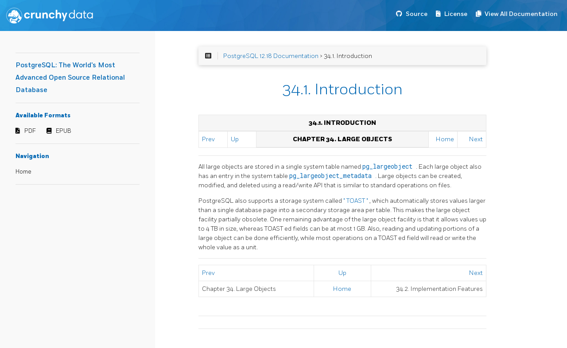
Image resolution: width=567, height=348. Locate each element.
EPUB (63, 131)
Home (23, 171)
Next (476, 139)
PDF (30, 131)
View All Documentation (521, 14)
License (455, 14)
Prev (208, 139)
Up (235, 139)
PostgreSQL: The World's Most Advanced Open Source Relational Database (70, 77)
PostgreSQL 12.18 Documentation (270, 56)
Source (416, 14)
